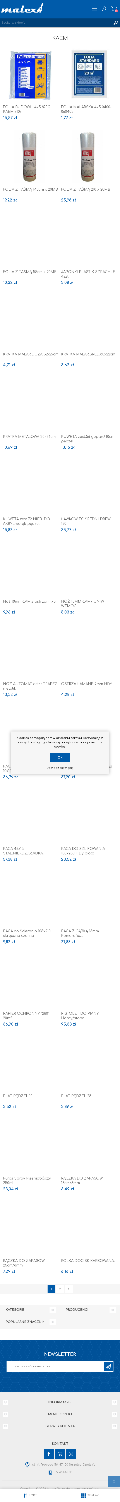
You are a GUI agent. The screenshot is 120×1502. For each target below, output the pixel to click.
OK (60, 757)
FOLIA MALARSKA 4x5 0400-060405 (86, 109)
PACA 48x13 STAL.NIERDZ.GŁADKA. (23, 851)
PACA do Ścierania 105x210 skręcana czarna (27, 933)
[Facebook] (49, 1454)
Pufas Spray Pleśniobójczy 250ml (27, 1180)
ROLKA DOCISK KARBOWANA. (88, 1261)
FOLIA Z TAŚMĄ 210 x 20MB (85, 189)
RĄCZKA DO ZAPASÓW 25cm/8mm (24, 1263)
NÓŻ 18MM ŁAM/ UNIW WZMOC (82, 604)
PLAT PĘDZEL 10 (18, 1096)
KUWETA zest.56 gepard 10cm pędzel (87, 439)
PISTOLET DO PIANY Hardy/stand (80, 1016)
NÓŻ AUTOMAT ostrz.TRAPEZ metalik (30, 686)
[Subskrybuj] (55, 1366)
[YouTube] (60, 1454)
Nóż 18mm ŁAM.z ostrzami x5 (29, 602)
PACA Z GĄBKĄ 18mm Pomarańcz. (80, 933)
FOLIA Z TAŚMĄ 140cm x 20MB (30, 189)
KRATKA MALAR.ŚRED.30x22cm (88, 354)
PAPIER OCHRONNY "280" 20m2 (26, 1016)
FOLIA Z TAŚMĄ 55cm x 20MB (30, 272)
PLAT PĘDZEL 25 (76, 1096)
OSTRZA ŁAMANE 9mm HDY (86, 684)
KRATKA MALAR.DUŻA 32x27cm (30, 354)
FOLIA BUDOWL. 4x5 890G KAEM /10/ (26, 109)
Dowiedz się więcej (60, 767)
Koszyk (114, 8)
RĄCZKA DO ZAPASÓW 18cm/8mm (82, 1180)
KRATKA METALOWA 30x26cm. (30, 437)
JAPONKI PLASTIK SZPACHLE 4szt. (88, 274)
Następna (69, 1289)
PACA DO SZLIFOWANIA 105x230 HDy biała (83, 851)
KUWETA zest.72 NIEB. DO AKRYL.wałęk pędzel (26, 521)
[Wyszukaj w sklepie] (55, 22)
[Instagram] (71, 1454)
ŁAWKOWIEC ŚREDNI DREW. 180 (86, 521)
